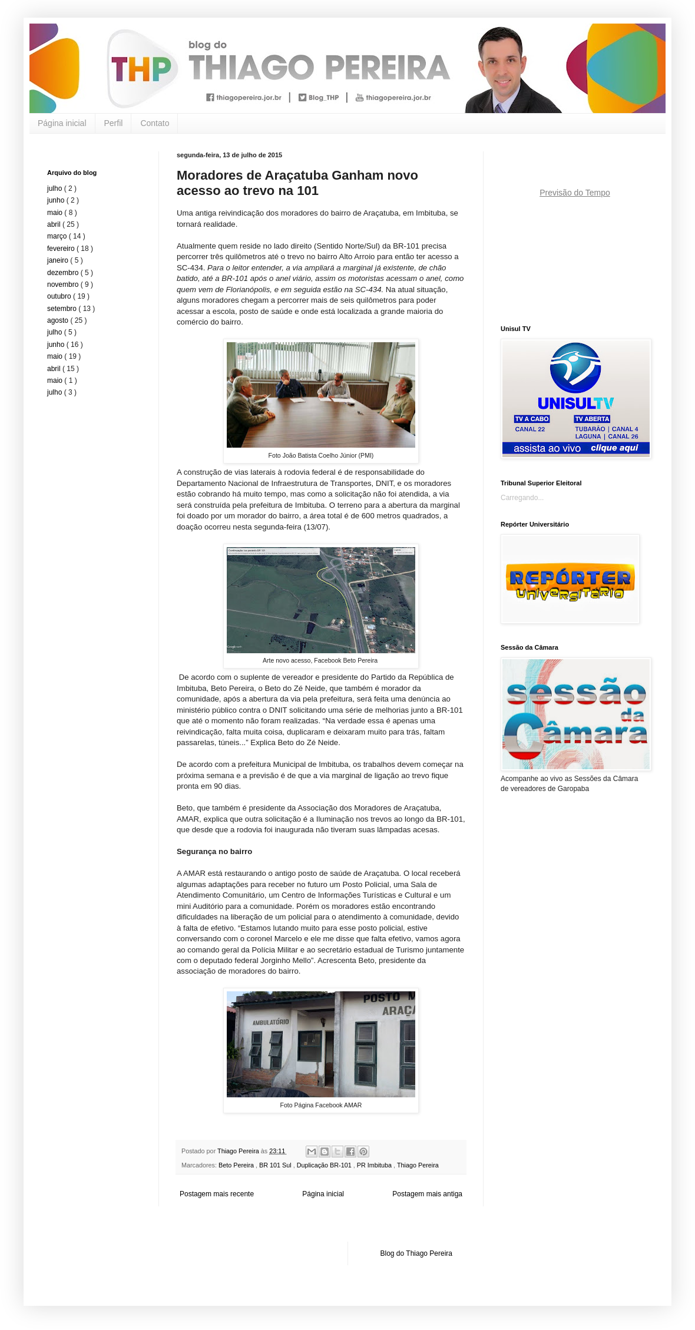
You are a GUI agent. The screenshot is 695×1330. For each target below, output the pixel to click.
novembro (64, 284)
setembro (62, 309)
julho (55, 188)
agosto (58, 320)
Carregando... (522, 498)
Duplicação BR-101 (325, 1165)
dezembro (64, 273)
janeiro (58, 260)
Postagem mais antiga (427, 1194)
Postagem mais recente (217, 1194)
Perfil (113, 123)
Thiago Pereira (418, 1165)
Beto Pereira (237, 1165)
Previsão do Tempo (575, 192)
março (58, 236)
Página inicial (62, 123)
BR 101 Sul (276, 1165)
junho (57, 200)
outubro (60, 296)
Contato (154, 123)
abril (54, 224)
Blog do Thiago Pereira (416, 1253)
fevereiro (62, 248)
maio (55, 213)
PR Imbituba (375, 1165)
